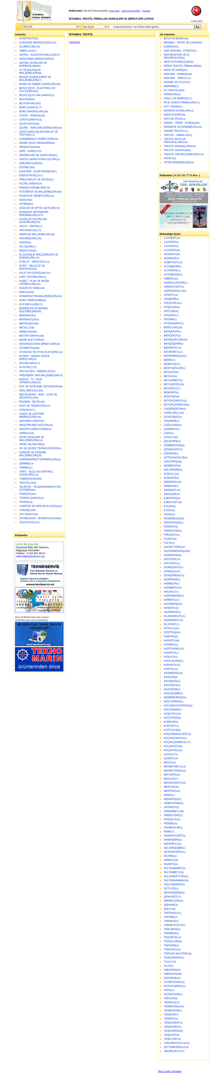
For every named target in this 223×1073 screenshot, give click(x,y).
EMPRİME (170, 86)
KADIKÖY (169, 640)
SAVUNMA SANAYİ (30, 420)
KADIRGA (169, 644)
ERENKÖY (170, 490)
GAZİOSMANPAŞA (175, 551)
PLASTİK (24, 367)
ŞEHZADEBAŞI (173, 892)
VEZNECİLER (172, 994)
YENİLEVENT (172, 1022)
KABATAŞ (169, 636)
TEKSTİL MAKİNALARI (177, 146)
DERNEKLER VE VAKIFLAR (35, 155)
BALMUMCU (171, 351)
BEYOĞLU (170, 388)
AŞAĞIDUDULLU (174, 290)
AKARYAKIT (26, 38)
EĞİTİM (23, 167)
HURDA (23, 242)
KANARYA (170, 652)
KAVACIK (169, 677)
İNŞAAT (23, 250)
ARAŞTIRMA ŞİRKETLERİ (34, 58)
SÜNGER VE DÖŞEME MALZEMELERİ (32, 454)
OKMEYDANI (171, 803)
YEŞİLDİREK (171, 1030)
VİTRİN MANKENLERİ (177, 162)
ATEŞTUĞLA (171, 303)
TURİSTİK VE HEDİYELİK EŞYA (38, 506)
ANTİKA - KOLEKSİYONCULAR (37, 54)
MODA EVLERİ (172, 114)
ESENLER (170, 494)
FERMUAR (170, 94)
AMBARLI (169, 278)
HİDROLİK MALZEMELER (34, 234)
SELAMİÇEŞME (173, 847)
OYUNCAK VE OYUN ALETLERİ (38, 352)
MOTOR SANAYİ (29, 335)
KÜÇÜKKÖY (171, 746)
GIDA (22, 199)
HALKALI (169, 591)
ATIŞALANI (170, 307)
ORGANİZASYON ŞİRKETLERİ (37, 343)
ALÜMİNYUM (27, 46)
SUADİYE (169, 864)
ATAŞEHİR (170, 298)
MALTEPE (170, 774)
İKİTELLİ (169, 628)
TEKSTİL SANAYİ (174, 150)
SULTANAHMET (173, 868)
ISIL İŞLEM (25, 246)
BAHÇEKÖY (171, 335)
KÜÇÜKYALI (171, 750)
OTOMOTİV (26, 347)
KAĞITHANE (171, 648)
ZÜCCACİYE (26, 522)
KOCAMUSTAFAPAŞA (177, 705)
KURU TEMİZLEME (30, 300)
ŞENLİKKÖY (171, 896)
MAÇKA (168, 762)
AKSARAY (170, 254)
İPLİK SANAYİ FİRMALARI (179, 102)
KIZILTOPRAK (172, 701)
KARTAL (169, 668)
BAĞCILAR (170, 327)
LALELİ (168, 754)
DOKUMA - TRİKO (174, 78)
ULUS (167, 965)
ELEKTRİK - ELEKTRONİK (34, 171)
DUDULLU (170, 473)
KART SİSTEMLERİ (30, 276)
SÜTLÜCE (170, 888)
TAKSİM (168, 916)
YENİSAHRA (171, 1026)
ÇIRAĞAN (170, 453)
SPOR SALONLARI (30, 444)
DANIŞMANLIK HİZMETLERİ (36, 138)
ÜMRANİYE (170, 973)
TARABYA (169, 921)
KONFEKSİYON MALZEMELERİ (38, 296)
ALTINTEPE (171, 270)
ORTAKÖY (170, 807)
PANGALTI (170, 819)
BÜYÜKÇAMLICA (174, 400)
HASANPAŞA (171, 603)
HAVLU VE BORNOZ (176, 98)
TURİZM (24, 510)
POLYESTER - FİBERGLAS (35, 371)
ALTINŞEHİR (171, 266)
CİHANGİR (170, 420)
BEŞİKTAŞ (170, 364)
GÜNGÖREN (171, 575)
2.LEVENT (170, 242)
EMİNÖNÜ (170, 481)
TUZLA (168, 961)
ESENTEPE (171, 498)
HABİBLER (170, 583)
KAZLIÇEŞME (172, 693)
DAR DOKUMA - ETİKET (178, 50)
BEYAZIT (169, 372)
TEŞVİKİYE (170, 937)
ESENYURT (171, 502)
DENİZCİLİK (26, 147)
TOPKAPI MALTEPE (175, 953)
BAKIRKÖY (170, 347)
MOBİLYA (24, 331)
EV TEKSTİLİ (171, 90)
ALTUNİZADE (172, 274)
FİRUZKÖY (170, 534)
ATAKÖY (169, 294)
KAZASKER (171, 689)
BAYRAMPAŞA (172, 355)
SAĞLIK (23, 409)
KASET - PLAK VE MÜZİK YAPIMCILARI (34, 282)
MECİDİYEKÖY (173, 782)
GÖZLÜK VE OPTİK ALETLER (36, 208)
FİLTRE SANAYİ (28, 183)
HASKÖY (169, 607)
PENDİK (168, 823)
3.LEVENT (170, 246)
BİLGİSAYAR (26, 103)
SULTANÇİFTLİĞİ (174, 876)
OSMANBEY (171, 811)
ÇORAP (168, 46)
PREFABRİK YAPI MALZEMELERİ (39, 375)
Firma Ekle (114, 10)
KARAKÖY (170, 664)
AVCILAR (169, 311)
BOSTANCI (170, 396)
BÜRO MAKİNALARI (31, 111)
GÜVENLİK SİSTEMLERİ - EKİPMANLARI (34, 214)
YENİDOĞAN (171, 1010)
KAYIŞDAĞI (171, 681)
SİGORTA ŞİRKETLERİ (32, 429)
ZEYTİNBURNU (173, 1047)
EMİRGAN (170, 485)
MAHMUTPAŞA (173, 770)
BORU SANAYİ (28, 107)
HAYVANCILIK (27, 230)
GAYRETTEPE (172, 546)
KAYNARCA (171, 685)
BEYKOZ (169, 376)
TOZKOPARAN (172, 957)
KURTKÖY (170, 725)
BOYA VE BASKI (173, 38)
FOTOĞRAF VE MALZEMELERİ (37, 191)
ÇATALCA (169, 437)
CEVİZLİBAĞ (171, 416)
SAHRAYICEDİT (173, 835)
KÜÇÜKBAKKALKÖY (176, 734)
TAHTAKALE (171, 912)
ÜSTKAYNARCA (173, 986)
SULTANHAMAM (173, 880)
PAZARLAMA (27, 363)
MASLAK (169, 778)
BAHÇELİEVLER (173, 339)
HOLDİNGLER (27, 238)
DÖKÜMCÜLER (28, 163)
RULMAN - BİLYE (29, 401)
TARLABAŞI (171, 929)
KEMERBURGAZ (174, 697)
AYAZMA (169, 319)
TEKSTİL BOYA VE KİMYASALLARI (175, 141)
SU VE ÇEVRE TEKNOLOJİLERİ (38, 448)
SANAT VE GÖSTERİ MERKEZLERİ (31, 415)
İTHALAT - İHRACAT (31, 261)
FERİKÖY (169, 526)
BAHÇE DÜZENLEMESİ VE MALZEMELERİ (35, 79)
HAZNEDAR (171, 612)
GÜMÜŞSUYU (172, 567)
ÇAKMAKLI (170, 429)
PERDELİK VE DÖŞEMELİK (180, 126)
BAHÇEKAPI (171, 331)
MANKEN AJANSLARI (176, 110)
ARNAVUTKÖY (172, 286)
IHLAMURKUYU (173, 616)
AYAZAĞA (170, 315)
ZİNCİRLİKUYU (173, 1051)
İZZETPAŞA (171, 632)
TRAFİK (23, 502)
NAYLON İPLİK (172, 118)
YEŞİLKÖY (170, 1034)
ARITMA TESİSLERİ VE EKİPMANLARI (33, 64)
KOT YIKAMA (171, 106)
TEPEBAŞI (170, 933)
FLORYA (169, 538)
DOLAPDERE (172, 469)
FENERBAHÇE (172, 518)
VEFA (167, 990)
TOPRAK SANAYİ (29, 497)
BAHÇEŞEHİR (172, 343)
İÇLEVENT (170, 624)
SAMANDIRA (171, 839)
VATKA (168, 158)
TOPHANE (170, 945)
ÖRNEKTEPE (172, 815)
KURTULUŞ (171, 729)
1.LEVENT (170, 237)
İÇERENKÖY (171, 620)
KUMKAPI (169, 721)
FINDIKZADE (171, 530)
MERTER (169, 790)
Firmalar (146, 10)
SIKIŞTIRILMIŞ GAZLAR (33, 425)
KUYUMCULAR (28, 304)
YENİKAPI (170, 1014)
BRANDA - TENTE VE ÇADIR (181, 42)
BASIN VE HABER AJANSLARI (37, 84)
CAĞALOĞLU (172, 412)
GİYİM (22, 203)
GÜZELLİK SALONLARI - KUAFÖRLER (33, 221)
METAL (23, 327)
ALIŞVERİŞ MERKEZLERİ (34, 42)
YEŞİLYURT (171, 1038)
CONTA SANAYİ (28, 119)
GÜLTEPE (170, 563)
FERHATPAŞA (172, 522)
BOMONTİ (170, 392)
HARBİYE (169, 599)
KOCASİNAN (171, 709)
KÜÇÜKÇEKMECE (174, 742)
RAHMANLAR (172, 827)
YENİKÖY (169, 1018)
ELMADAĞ (170, 477)
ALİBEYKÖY (171, 262)
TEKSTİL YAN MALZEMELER (181, 154)
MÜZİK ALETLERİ (29, 339)
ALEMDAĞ (170, 258)
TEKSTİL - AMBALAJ (176, 135)
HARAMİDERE (172, 595)
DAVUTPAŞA (171, 461)
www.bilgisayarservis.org (30, 556)
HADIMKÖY (171, 587)
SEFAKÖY (170, 843)
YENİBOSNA (171, 1006)
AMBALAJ (25, 50)
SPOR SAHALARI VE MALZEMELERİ (31, 439)
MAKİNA (24, 315)
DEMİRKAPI (171, 465)
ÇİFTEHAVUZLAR (174, 457)
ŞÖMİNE (24, 463)
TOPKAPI (169, 949)
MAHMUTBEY (172, 766)
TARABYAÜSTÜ (173, 925)
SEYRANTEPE (172, 851)
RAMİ (167, 831)
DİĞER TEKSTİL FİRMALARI (180, 65)
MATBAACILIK (27, 319)
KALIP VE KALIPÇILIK (32, 272)
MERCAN (169, 786)
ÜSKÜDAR (170, 977)
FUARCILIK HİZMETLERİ (33, 195)
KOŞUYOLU (171, 713)
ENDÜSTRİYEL (28, 175)
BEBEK (168, 359)
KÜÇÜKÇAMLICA (174, 738)
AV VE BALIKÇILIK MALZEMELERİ (30, 71)
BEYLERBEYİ (172, 380)
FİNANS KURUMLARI (31, 187)
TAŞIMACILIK (27, 478)
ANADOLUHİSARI (174, 282)
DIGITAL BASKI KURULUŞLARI (37, 159)
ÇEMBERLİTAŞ (173, 445)
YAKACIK (169, 998)
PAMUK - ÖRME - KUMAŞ (179, 122)
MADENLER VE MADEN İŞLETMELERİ (33, 310)
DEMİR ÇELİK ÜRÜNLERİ (34, 142)
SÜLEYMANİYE (173, 884)
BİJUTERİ (25, 99)
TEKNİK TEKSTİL (174, 130)
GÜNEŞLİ (169, 571)
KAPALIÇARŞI (172, 660)
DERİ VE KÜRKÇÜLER (177, 61)
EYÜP (167, 510)
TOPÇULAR (171, 941)
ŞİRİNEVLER (171, 900)
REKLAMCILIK (27, 390)
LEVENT (169, 758)
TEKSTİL (24, 482)
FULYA (168, 542)
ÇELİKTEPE (171, 441)
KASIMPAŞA (171, 673)
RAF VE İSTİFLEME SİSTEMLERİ (38, 386)
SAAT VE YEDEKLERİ (32, 405)
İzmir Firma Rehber (131, 10)
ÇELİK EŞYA (26, 123)
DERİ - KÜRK (27, 151)
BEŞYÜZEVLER (173, 368)
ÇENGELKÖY (172, 449)
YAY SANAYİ (26, 514)
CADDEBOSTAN (173, 408)
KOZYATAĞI (171, 717)
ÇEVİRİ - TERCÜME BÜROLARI (37, 127)
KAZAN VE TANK (29, 288)
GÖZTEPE (170, 559)
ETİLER (168, 506)
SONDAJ (24, 433)
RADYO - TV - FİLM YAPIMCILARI (30, 381)
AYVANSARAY (172, 323)
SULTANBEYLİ (172, 872)
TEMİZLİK (25, 493)
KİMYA (23, 292)
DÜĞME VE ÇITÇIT (175, 82)
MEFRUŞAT (26, 323)
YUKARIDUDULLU (174, 1043)
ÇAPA (167, 433)
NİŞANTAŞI (170, 799)
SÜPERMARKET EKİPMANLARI (38, 459)
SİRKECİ (169, 860)
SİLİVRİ (168, 856)
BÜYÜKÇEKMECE (174, 404)
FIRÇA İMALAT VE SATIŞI (34, 179)
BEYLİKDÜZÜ (172, 384)
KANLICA (169, 656)
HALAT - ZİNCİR (28, 226)
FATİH (167, 514)
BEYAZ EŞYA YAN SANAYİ (34, 95)
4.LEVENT (170, 250)
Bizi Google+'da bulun (169, 1071)
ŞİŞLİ (167, 908)
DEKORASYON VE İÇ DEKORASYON (176, 56)
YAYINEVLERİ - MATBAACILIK (37, 518)
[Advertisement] (105, 77)
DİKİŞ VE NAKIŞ (173, 69)
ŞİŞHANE (169, 904)
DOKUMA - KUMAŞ (175, 74)
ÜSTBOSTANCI (173, 982)
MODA (168, 795)
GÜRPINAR (170, 579)
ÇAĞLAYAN (171, 425)
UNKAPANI (170, 969)
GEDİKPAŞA (171, 555)
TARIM (23, 467)
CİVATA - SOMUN (29, 115)
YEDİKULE (170, 1002)
